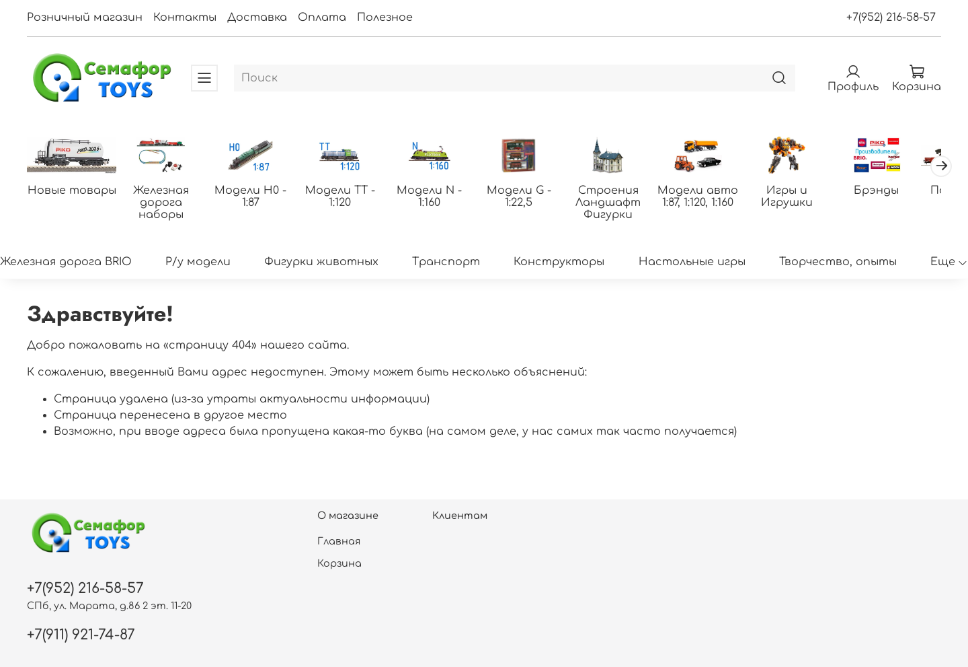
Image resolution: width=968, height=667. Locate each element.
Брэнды (895, 192)
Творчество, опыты (838, 262)
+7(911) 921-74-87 (81, 635)
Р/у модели (198, 262)
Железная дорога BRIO (66, 262)
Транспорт (446, 262)
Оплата (322, 17)
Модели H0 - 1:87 (256, 198)
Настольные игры (692, 262)
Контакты (184, 17)
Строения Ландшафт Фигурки (621, 204)
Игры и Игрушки (804, 198)
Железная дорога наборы (164, 198)
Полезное (385, 17)
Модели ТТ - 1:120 (347, 198)
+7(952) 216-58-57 (891, 17)
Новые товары (72, 192)
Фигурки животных (321, 262)
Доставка (257, 17)
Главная (338, 541)
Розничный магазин (85, 17)
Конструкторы (559, 262)
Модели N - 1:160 (438, 192)
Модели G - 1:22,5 (529, 198)
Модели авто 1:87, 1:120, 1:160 (712, 198)
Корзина (339, 563)
